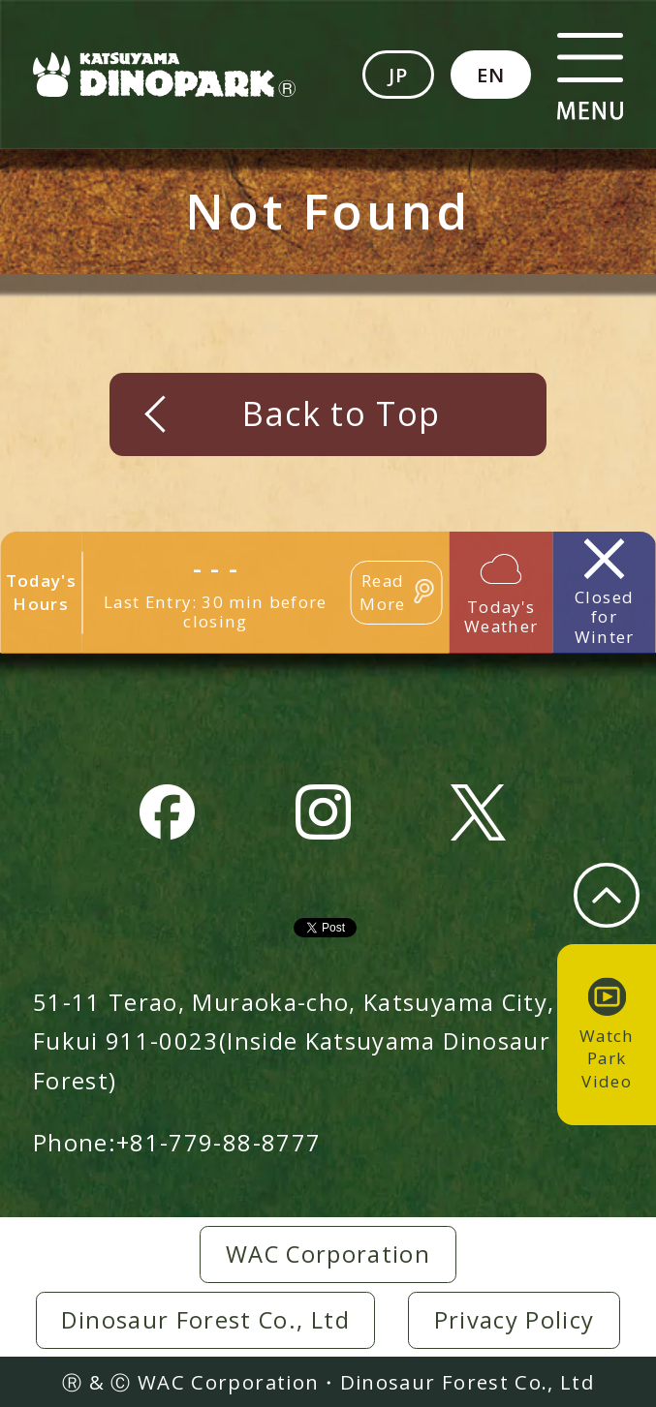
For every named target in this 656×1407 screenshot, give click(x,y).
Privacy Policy (514, 1319)
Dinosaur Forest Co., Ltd (205, 1319)
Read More (382, 592)
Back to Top (341, 413)
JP (399, 74)
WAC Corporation (328, 1254)
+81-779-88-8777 (218, 1142)
